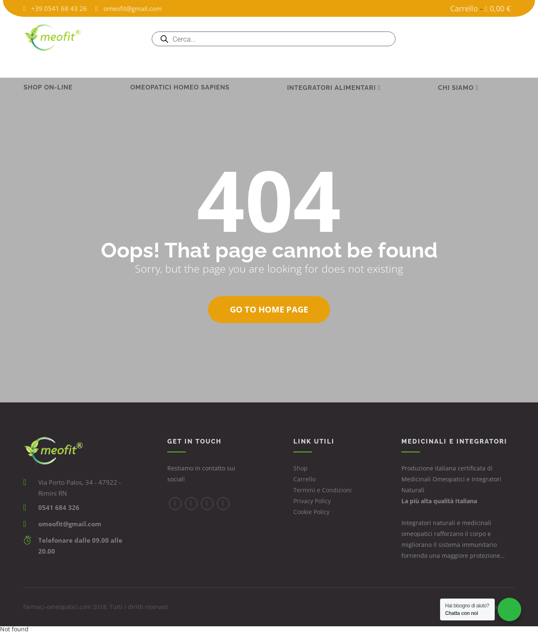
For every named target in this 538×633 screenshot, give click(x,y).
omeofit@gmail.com (132, 8)
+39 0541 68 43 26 (59, 8)
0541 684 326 (58, 507)
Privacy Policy (312, 501)
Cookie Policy (311, 512)
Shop (300, 468)
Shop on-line (48, 66)
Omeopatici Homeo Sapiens (179, 66)
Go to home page (269, 309)
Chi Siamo (456, 66)
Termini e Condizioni (322, 490)
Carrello (464, 8)
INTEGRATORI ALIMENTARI (331, 66)
